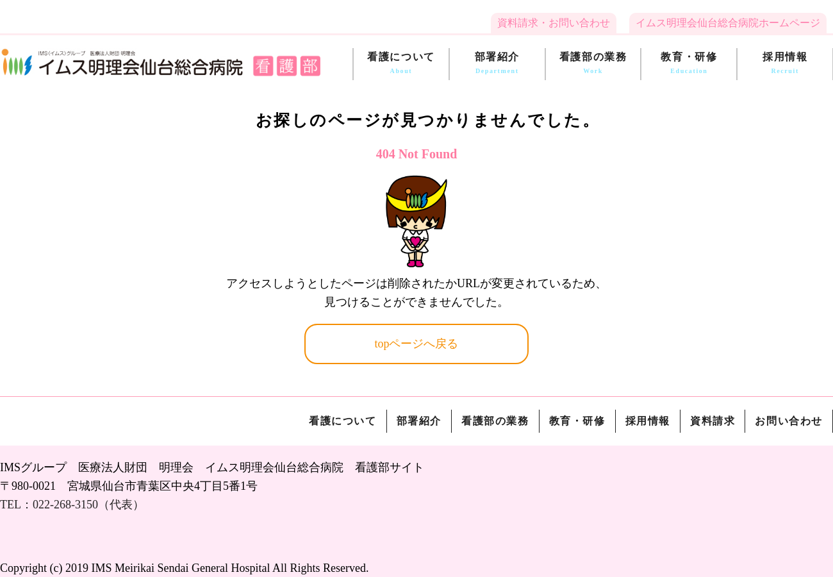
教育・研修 (688, 63)
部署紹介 (497, 63)
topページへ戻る (416, 343)
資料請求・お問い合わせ (553, 22)
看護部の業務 (593, 63)
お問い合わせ (789, 420)
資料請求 (712, 420)
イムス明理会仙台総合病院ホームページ (728, 22)
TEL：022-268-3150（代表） (72, 504)
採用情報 (785, 63)
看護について (401, 63)
